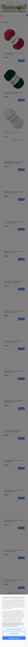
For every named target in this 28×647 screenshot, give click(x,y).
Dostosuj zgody (14, 633)
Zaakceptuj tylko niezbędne (14, 629)
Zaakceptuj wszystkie (14, 638)
